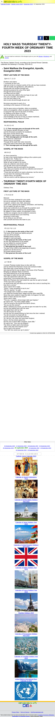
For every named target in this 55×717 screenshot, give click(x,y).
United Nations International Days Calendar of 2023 (26, 680)
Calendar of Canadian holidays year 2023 (26, 657)
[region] (27, 21)
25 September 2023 (32, 450)
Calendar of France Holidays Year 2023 (26, 591)
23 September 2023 (45, 448)
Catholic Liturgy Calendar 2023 (26, 456)
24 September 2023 (21, 450)
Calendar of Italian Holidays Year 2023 (26, 568)
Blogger (41, 56)
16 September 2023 (9, 446)
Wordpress (46, 56)
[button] (2, 1)
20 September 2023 (8, 448)
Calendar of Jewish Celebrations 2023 (26, 478)
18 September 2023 (32, 446)
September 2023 (28, 4)
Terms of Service (25, 712)
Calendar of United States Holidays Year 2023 (26, 500)
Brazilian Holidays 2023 (26, 613)
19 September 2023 (44, 446)
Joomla (7, 57)
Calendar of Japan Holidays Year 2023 (26, 523)
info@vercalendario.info (37, 712)
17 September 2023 (21, 446)
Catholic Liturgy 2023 (17, 4)
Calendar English (5, 4)
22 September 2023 (34, 448)
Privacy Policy (15, 712)
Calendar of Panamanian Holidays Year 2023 (26, 634)
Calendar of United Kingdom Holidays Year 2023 (26, 546)
